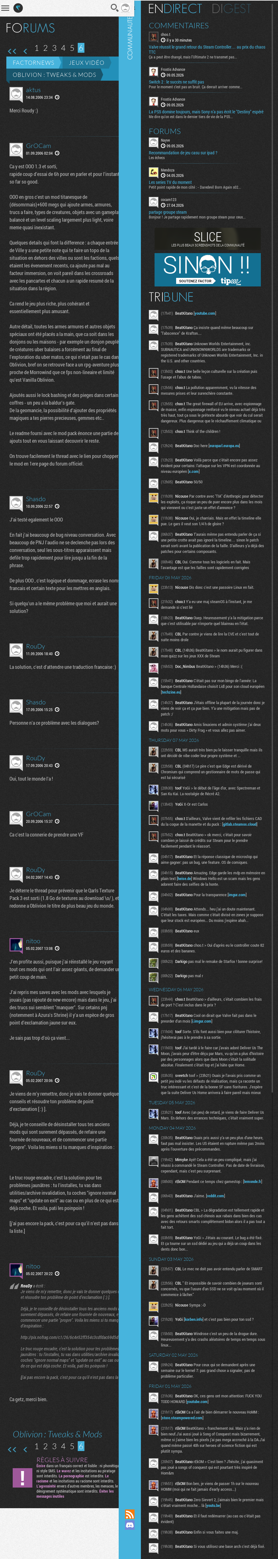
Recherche (106, 8)
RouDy (35, 669)
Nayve (172, 144)
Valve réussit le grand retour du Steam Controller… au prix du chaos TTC (208, 49)
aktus (33, 90)
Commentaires (186, 25)
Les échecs (164, 161)
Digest (238, 8)
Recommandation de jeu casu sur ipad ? (190, 156)
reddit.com (222, 1238)
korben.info (200, 1364)
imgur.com (244, 910)
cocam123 (175, 203)
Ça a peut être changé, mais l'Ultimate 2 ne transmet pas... (200, 56)
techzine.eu (193, 702)
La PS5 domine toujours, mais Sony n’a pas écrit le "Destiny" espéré (207, 113)
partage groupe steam (175, 216)
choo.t (172, 33)
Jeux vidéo (86, 62)
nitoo (33, 979)
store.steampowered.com (191, 1462)
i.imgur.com (208, 1044)
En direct (182, 8)
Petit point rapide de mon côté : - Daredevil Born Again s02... (202, 191)
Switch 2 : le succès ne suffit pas (183, 81)
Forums (172, 135)
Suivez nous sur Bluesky (137, 1546)
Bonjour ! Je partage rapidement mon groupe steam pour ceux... (204, 221)
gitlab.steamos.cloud (185, 840)
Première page (12, 51)
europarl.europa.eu (231, 456)
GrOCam (38, 146)
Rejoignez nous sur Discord (137, 1525)
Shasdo (36, 514)
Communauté (136, 748)
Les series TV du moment (177, 186)
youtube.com (212, 317)
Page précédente (25, 51)
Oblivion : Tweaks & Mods (54, 74)
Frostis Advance (180, 68)
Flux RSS (137, 1514)
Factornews (33, 62)
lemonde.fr (177, 1228)
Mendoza (175, 174)
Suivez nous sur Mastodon (137, 1536)
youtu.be (229, 1550)
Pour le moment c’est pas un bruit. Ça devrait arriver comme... (202, 86)
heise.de (211, 894)
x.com (205, 481)
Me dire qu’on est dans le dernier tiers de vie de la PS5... (198, 120)
